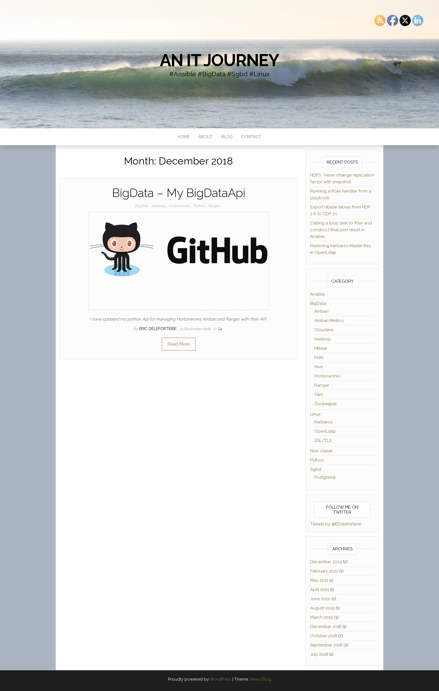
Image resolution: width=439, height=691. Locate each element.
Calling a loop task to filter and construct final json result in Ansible (341, 230)
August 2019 (322, 608)
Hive (318, 366)
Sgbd (315, 469)
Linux (315, 414)
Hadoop (158, 206)
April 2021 (319, 589)
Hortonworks (179, 206)
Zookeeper (325, 403)
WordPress (220, 679)
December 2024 (326, 561)
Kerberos (323, 422)
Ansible (317, 294)
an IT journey (219, 60)
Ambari (321, 311)
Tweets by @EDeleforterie (335, 524)
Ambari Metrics (329, 320)
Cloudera (323, 329)
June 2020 (320, 598)
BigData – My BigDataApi (178, 193)
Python (199, 206)
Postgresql (325, 477)
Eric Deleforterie (158, 328)
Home (184, 136)
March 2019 (321, 617)
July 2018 (319, 654)
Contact (251, 136)
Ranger (214, 206)
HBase (320, 348)
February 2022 (324, 571)
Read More (179, 344)
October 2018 (323, 635)
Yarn (318, 394)
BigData (141, 206)
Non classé (321, 450)
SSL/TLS (322, 440)
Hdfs (318, 357)
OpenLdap (325, 431)
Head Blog (260, 679)
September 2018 (326, 645)
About (205, 136)
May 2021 (319, 580)
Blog (227, 136)
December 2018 (325, 626)
